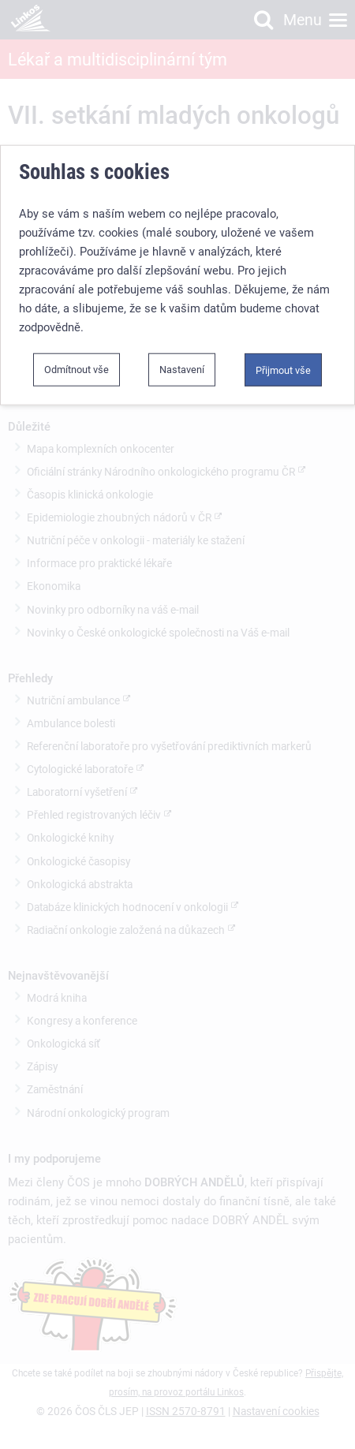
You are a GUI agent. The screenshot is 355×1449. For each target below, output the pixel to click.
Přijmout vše (283, 370)
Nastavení (181, 369)
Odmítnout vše (76, 369)
